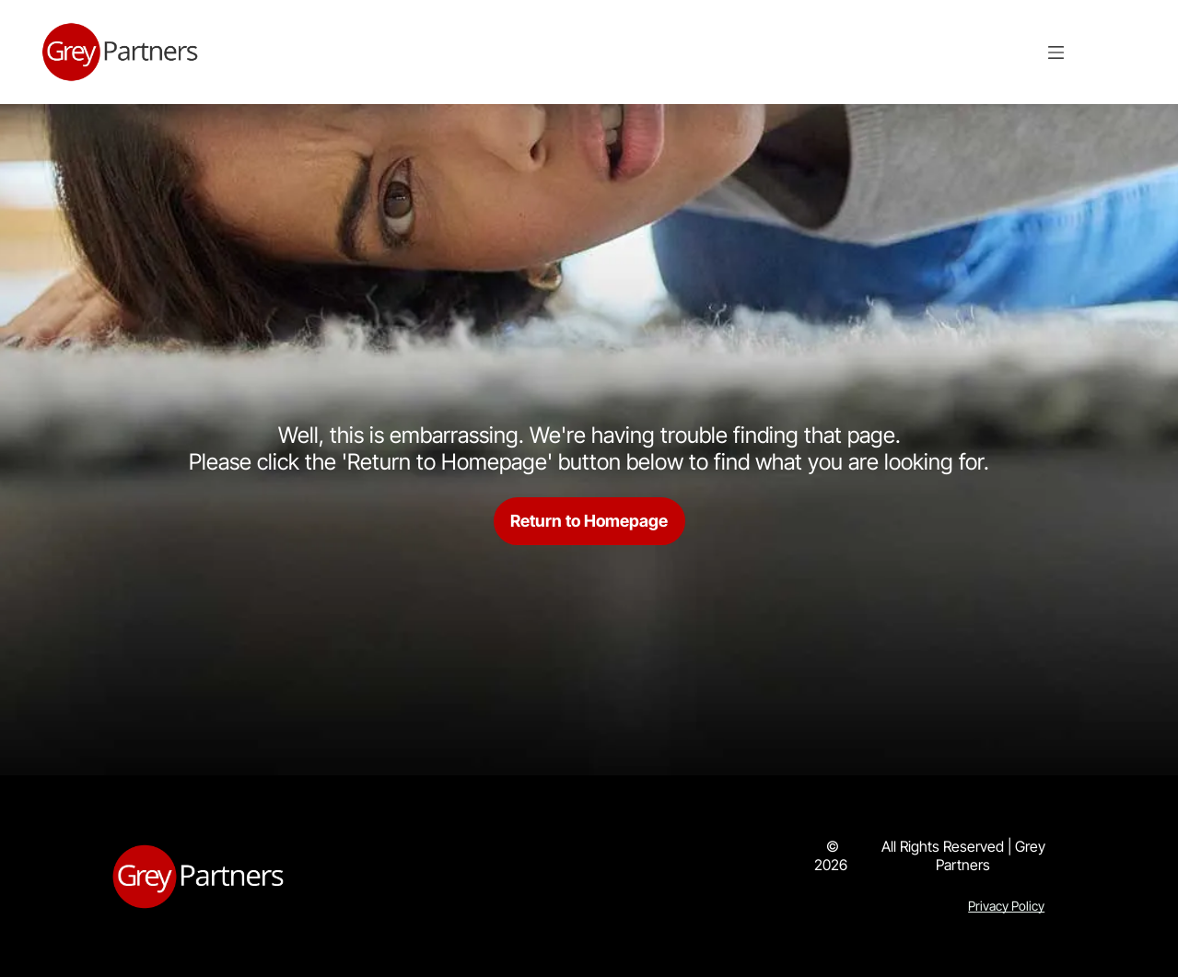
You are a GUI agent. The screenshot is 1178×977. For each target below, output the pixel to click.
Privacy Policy (1006, 905)
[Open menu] (1056, 52)
